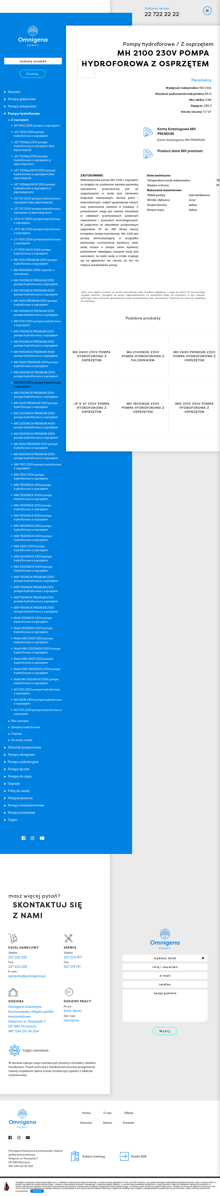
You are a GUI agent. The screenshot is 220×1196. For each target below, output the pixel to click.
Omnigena (33, 36)
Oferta (128, 1113)
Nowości (86, 1123)
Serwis (107, 1123)
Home (86, 1113)
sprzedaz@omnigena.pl (26, 976)
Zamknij (37, 1191)
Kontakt (128, 1123)
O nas (107, 1113)
